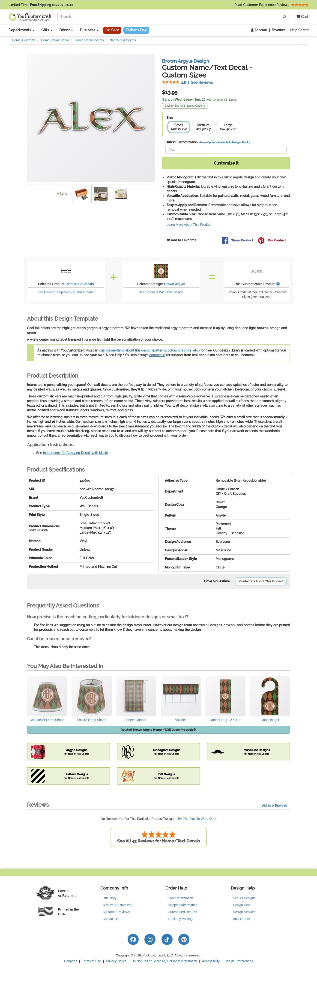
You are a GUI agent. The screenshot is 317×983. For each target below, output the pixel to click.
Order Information (180, 898)
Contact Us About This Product (261, 581)
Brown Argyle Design (185, 61)
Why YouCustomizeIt (117, 905)
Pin (272, 240)
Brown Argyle (174, 284)
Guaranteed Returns (182, 912)
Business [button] (89, 30)
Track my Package (181, 919)
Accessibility (211, 961)
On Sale (112, 30)
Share (237, 240)
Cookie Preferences (238, 961)
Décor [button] (66, 30)
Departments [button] (21, 30)
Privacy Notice (116, 961)
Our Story (110, 898)
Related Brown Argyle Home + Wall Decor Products (158, 729)
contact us (157, 355)
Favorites (278, 30)
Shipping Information (182, 905)
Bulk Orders (241, 919)
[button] (300, 17)
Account (259, 30)
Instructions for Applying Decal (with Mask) (75, 453)
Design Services (244, 912)
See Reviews (187, 82)
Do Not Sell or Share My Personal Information (164, 961)
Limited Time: (41, 5)
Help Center (299, 30)
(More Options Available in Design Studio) (224, 142)
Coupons (70, 961)
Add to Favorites (181, 240)
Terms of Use (91, 961)
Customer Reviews (116, 912)
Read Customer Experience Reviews (271, 5)
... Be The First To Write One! (195, 819)
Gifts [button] (46, 30)
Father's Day (136, 30)
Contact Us (111, 919)
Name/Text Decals (80, 284)
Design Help (242, 905)
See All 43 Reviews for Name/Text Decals (158, 837)
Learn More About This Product (189, 224)
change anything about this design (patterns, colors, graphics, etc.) (149, 350)
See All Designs (244, 898)
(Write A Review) (274, 806)
